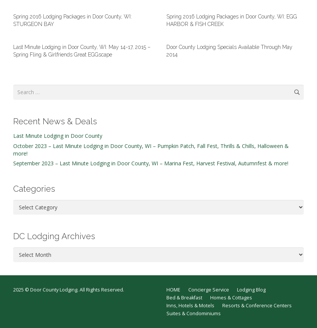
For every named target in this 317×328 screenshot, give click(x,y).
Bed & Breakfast (184, 297)
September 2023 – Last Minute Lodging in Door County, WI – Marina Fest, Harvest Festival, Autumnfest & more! (150, 163)
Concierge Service (208, 290)
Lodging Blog (251, 290)
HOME (173, 290)
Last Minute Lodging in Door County (57, 135)
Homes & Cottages (231, 297)
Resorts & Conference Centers (257, 305)
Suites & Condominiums (193, 313)
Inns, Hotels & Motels (190, 305)
